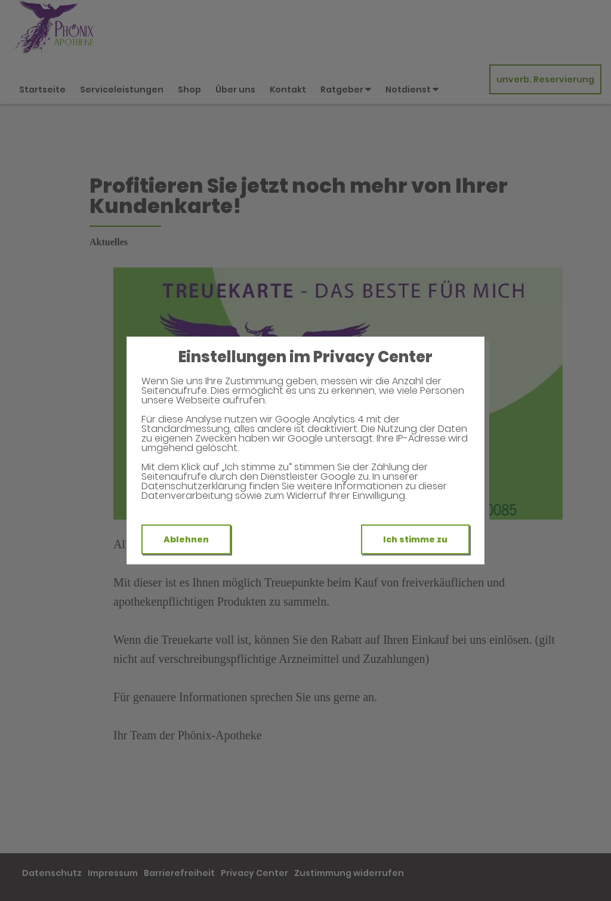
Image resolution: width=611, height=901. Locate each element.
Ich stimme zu (415, 539)
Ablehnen (186, 539)
